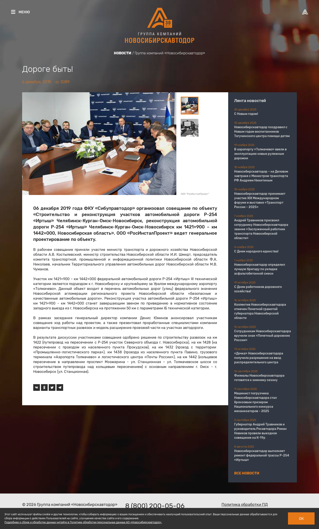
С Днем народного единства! (256, 251)
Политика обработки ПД (245, 504)
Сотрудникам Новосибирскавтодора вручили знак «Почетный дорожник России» (262, 335)
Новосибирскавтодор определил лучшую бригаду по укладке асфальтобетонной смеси (259, 269)
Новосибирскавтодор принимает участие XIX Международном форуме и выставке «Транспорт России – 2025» (259, 200)
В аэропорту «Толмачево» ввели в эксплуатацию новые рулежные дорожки (260, 153)
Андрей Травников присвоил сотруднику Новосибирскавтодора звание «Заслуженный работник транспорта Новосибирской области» (261, 229)
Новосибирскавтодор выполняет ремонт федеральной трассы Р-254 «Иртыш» (261, 455)
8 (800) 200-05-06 (155, 506)
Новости (122, 53)
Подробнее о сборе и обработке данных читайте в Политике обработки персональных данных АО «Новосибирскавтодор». (83, 522)
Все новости (246, 473)
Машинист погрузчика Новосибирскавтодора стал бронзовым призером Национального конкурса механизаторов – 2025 (255, 402)
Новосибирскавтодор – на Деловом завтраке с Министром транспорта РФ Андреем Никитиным (261, 176)
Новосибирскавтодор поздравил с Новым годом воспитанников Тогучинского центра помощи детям (262, 131)
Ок (301, 519)
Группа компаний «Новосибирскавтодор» (170, 53)
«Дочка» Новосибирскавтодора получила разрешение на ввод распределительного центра (258, 358)
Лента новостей (250, 100)
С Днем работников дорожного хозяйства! (258, 289)
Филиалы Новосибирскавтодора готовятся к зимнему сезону (259, 378)
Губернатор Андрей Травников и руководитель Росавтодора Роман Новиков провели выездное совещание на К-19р (260, 431)
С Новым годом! (246, 114)
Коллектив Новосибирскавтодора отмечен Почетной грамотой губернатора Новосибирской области (260, 311)
